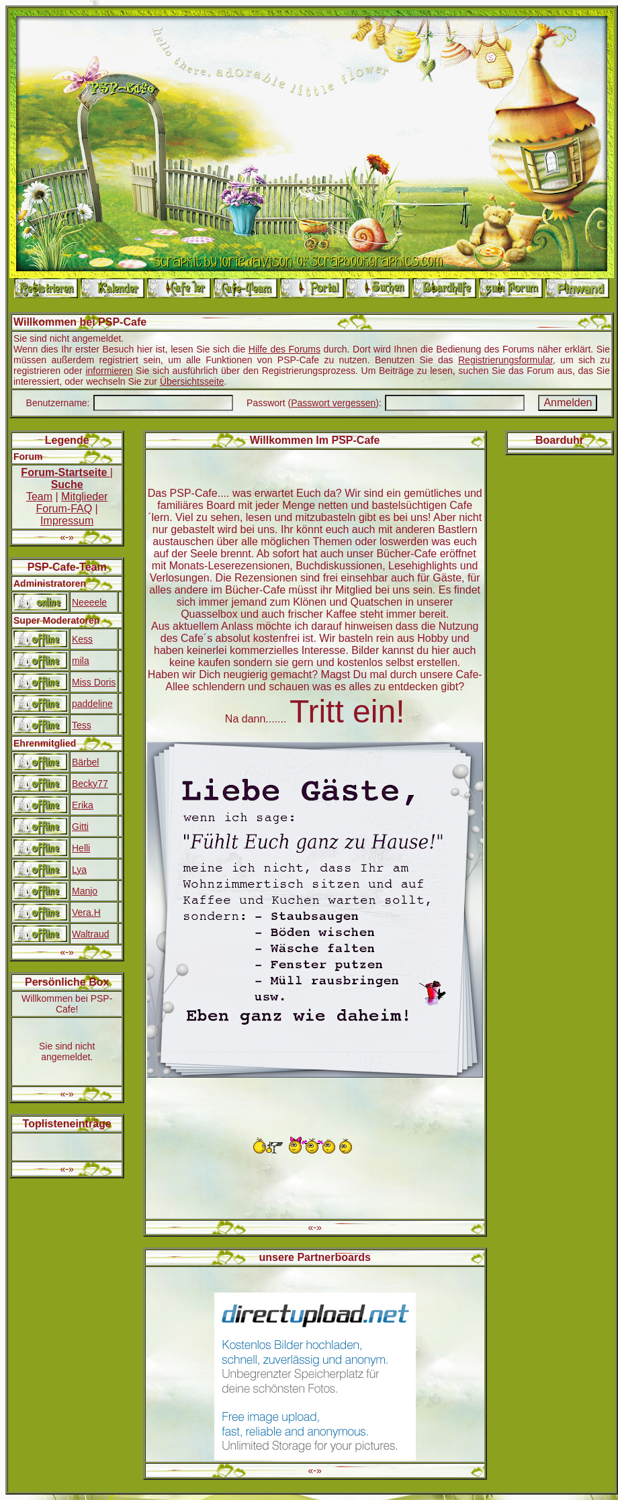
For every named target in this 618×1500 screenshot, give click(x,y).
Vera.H (86, 912)
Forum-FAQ (64, 508)
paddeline (92, 703)
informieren (108, 370)
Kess (82, 639)
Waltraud (90, 934)
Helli (81, 848)
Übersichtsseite (192, 381)
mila (80, 660)
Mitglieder (84, 496)
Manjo (84, 891)
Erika (82, 805)
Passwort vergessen (333, 402)
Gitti (80, 826)
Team (39, 496)
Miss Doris (94, 682)
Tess (81, 725)
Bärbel (85, 762)
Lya (79, 869)
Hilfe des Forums (284, 349)
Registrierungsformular (505, 360)
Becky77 (90, 783)
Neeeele (89, 602)
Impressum (66, 520)
